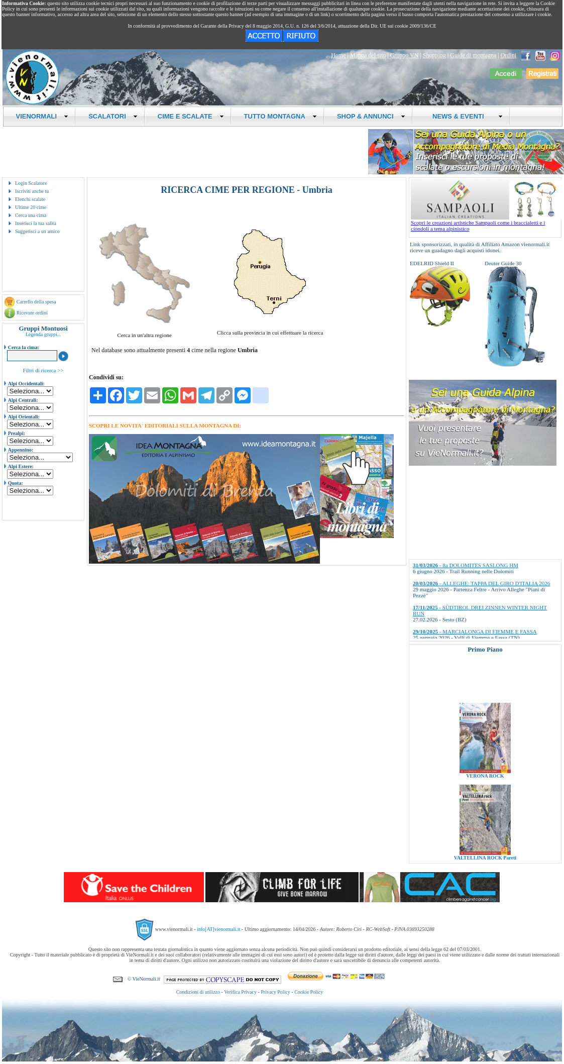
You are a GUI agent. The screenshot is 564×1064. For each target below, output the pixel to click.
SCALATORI (113, 116)
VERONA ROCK (485, 781)
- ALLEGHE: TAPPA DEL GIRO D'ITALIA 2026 (481, 583)
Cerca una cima (30, 215)
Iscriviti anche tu (32, 191)
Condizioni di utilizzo (198, 992)
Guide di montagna (473, 55)
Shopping (434, 55)
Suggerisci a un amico (37, 231)
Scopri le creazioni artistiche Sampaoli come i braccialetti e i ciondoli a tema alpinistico (486, 223)
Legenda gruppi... (43, 334)
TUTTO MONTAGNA (280, 116)
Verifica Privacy (240, 992)
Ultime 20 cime (30, 207)
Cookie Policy (308, 992)
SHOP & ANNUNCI (371, 116)
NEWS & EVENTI (464, 116)
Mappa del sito (368, 55)
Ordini (508, 55)
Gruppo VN (404, 55)
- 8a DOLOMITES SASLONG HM (465, 565)
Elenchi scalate (30, 199)
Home (338, 55)
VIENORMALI (42, 116)
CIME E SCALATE (191, 116)
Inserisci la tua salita (35, 223)
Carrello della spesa (36, 301)
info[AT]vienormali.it (218, 929)
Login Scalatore (31, 183)
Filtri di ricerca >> (43, 370)
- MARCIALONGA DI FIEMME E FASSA (475, 631)
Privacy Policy (275, 992)
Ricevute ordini (32, 312)
